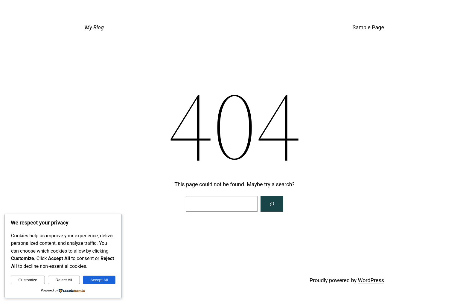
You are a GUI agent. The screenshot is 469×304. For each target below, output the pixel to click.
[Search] (272, 204)
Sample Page (368, 27)
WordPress (371, 280)
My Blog (94, 27)
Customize (27, 280)
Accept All (99, 280)
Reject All (63, 280)
